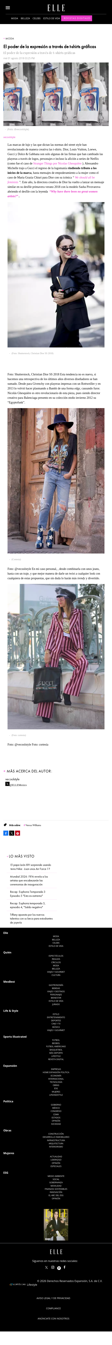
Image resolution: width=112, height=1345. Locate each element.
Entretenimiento (56, 1017)
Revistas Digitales (77, 18)
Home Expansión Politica (56, 1072)
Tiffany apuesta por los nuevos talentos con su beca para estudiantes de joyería (31, 918)
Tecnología (56, 1082)
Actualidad (56, 1156)
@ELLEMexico (18, 784)
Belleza (25, 18)
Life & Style (10, 1011)
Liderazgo (56, 1159)
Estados (56, 1117)
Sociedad (56, 1124)
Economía (56, 1075)
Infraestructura (56, 1140)
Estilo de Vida (56, 1001)
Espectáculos (56, 955)
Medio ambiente (56, 1176)
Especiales (55, 1166)
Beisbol (56, 1043)
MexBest (9, 982)
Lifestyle (56, 1056)
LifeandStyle (56, 1094)
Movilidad (55, 1185)
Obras (56, 1085)
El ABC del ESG (56, 1195)
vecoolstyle (12, 779)
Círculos (56, 962)
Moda (14, 18)
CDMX (56, 1114)
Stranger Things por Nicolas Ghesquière (57, 163)
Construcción (56, 1133)
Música (56, 1027)
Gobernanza (56, 1182)
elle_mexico (55, 1266)
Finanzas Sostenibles (56, 1189)
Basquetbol (56, 1049)
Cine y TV (55, 1023)
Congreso (56, 1111)
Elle (5, 933)
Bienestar (56, 997)
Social (56, 1179)
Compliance (53, 1308)
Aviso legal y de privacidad (53, 1298)
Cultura (56, 975)
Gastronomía (56, 985)
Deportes (56, 1020)
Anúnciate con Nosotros (53, 1318)
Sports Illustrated (15, 1036)
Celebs (37, 18)
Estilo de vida (51, 18)
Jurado (56, 1004)
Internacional (56, 1078)
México (56, 1108)
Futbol (56, 1040)
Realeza (56, 959)
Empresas (56, 1069)
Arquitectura (56, 1143)
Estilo (56, 1014)
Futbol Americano (56, 1046)
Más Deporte (56, 1053)
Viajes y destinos (56, 991)
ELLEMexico (46, 1267)
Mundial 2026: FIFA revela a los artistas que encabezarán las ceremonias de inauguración (29, 880)
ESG (56, 1088)
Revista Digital (56, 1059)
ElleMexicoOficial (67, 1266)
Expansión (10, 1066)
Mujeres (56, 1091)
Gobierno (56, 1104)
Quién (7, 952)
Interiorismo (56, 1146)
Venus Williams (33, 825)
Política (8, 1101)
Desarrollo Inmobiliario (56, 1137)
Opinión (56, 1120)
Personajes (56, 994)
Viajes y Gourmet (56, 971)
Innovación (56, 1192)
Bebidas (56, 988)
